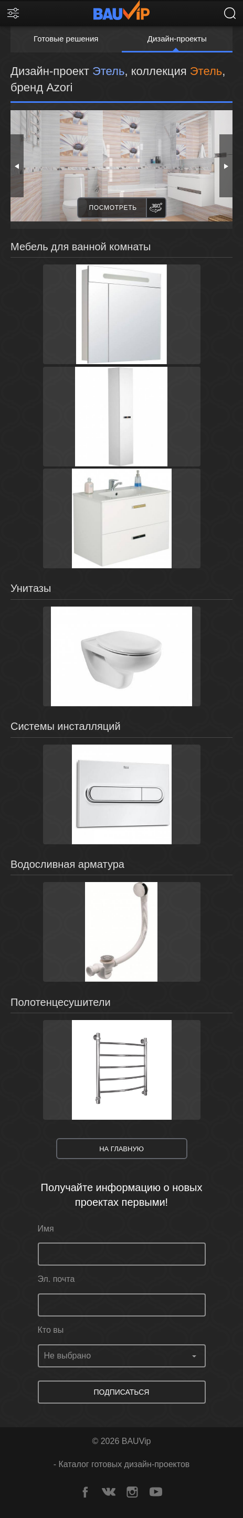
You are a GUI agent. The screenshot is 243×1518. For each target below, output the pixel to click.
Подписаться (122, 1392)
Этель (206, 71)
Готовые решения (66, 38)
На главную (121, 1149)
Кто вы (51, 1329)
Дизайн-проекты (177, 38)
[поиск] (230, 13)
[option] (121, 166)
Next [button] (226, 165)
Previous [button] (17, 165)
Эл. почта (56, 1279)
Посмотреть (113, 207)
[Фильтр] (13, 13)
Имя (46, 1228)
